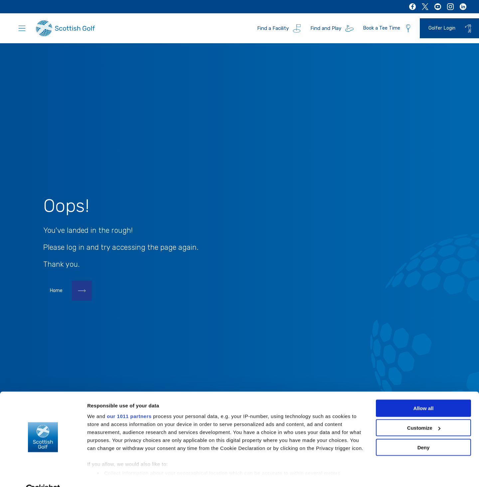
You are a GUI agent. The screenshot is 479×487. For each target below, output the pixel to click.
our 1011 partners (129, 400)
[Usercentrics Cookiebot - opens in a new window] (43, 474)
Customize (423, 412)
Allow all (423, 393)
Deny (423, 432)
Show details (102, 474)
